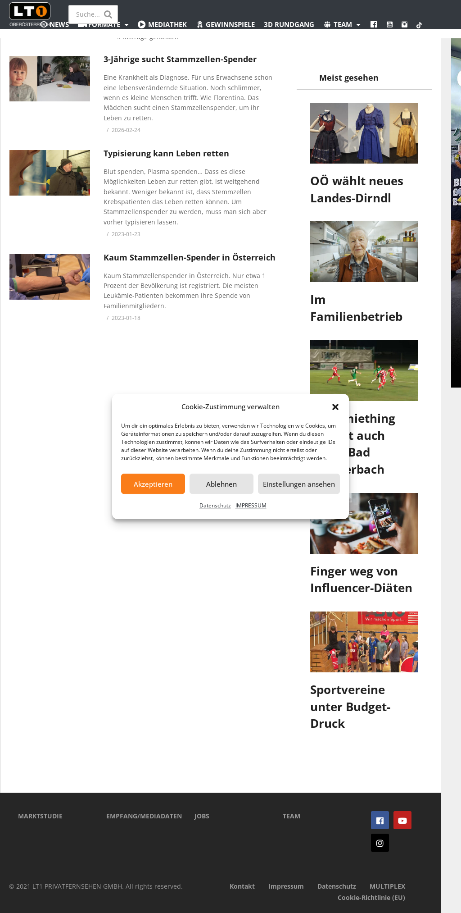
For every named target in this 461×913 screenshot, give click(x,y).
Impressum (286, 886)
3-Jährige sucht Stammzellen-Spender (180, 59)
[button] (335, 406)
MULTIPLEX (387, 886)
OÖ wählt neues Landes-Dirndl (356, 189)
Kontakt (242, 886)
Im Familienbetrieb (356, 307)
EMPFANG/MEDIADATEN (136, 816)
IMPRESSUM (251, 505)
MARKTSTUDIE (40, 816)
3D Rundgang (289, 24)
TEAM (291, 816)
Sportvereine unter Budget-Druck (350, 706)
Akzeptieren (153, 483)
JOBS (201, 816)
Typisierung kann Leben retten (166, 153)
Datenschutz (215, 505)
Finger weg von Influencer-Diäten (361, 579)
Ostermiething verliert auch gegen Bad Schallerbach (352, 443)
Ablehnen (221, 483)
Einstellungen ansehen (299, 483)
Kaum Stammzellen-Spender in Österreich (190, 257)
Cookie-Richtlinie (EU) (371, 897)
